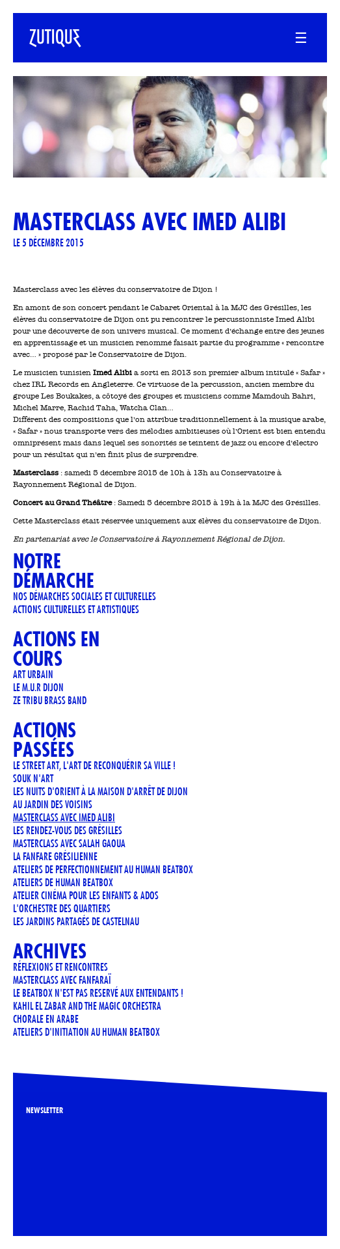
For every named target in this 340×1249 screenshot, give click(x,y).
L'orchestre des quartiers (62, 908)
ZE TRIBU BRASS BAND (49, 700)
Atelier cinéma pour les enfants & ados (86, 895)
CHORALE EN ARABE (46, 1018)
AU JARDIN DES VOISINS (52, 804)
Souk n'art (33, 778)
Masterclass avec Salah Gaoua (69, 843)
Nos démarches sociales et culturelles (84, 596)
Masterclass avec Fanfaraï (62, 979)
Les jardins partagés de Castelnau (76, 921)
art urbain (33, 674)
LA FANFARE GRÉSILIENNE (55, 856)
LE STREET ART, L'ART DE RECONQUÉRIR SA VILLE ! (94, 765)
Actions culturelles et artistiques (76, 609)
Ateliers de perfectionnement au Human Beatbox (103, 869)
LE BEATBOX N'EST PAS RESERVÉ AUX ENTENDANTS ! (98, 992)
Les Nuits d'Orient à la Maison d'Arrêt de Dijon (100, 791)
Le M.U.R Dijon (38, 687)
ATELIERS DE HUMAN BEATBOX (63, 882)
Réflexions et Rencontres (60, 966)
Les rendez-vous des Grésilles (67, 830)
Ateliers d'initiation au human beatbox (86, 1031)
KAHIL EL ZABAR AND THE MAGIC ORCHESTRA (87, 1005)
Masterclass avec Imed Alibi (64, 817)
